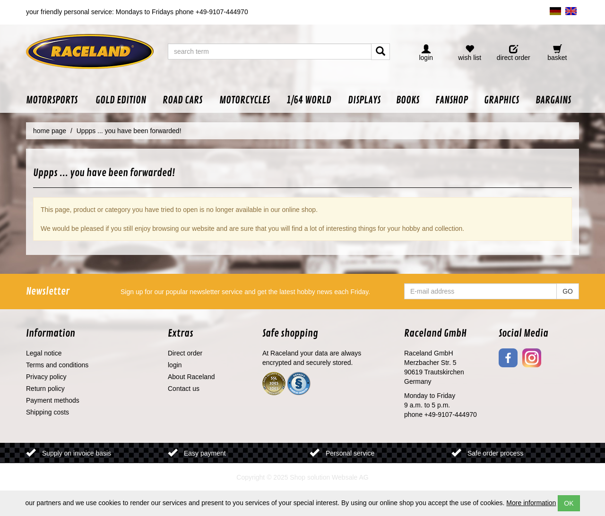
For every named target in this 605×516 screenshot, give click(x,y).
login (175, 365)
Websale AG (350, 477)
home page (49, 131)
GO (567, 291)
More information (531, 503)
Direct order (185, 353)
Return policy (45, 388)
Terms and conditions (57, 365)
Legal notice (44, 353)
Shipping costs (47, 412)
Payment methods (52, 400)
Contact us (183, 388)
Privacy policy (46, 377)
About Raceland (191, 377)
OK (568, 503)
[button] (56, 100)
